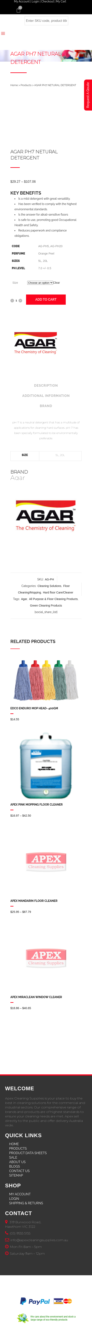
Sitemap (16, 1175)
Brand (46, 406)
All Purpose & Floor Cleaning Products (53, 599)
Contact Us (19, 1171)
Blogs (14, 1166)
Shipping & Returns (26, 1203)
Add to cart (46, 299)
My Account (20, 1194)
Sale (13, 1157)
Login (14, 1199)
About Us (17, 1162)
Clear (56, 282)
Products (26, 85)
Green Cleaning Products (46, 605)
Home (14, 85)
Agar (24, 599)
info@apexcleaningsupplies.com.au (39, 1240)
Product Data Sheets (28, 1153)
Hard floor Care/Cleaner (58, 592)
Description (46, 385)
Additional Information (46, 396)
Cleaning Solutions (49, 586)
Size (15, 282)
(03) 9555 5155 (20, 1233)
